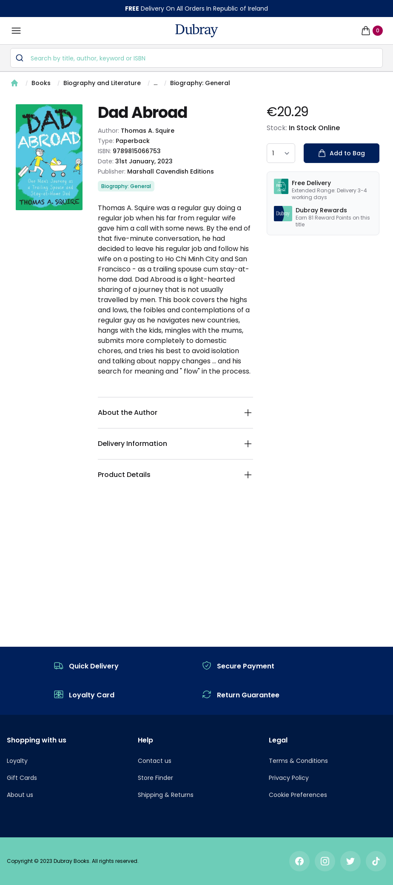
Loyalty (17, 761)
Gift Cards (22, 778)
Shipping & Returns (166, 795)
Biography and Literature (102, 83)
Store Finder (155, 778)
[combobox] (196, 58)
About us (20, 795)
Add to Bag (341, 153)
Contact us (154, 761)
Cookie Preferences (298, 795)
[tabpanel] (49, 157)
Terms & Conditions (298, 761)
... (155, 83)
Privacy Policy (289, 778)
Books (41, 83)
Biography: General (200, 83)
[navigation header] (196, 30)
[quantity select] (281, 153)
